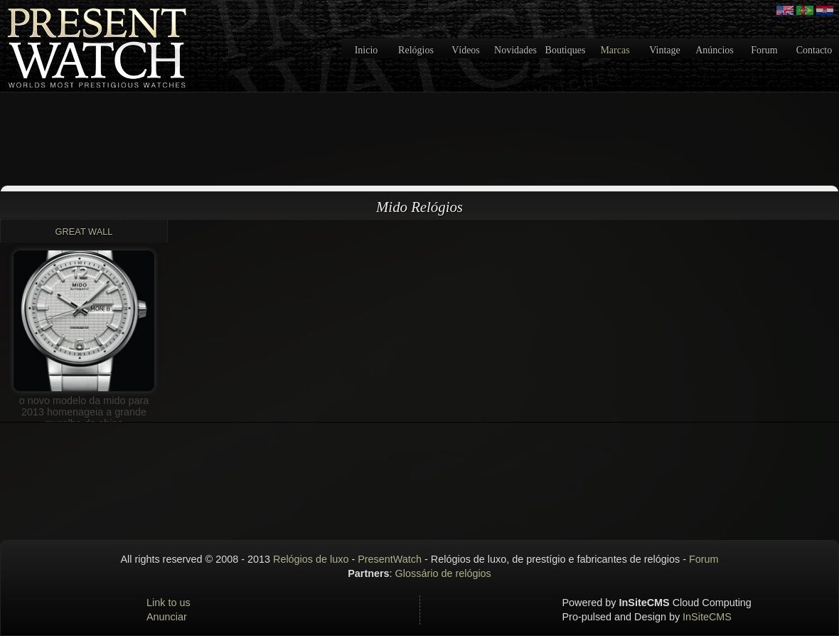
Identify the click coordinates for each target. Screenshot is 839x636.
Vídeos (465, 50)
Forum (764, 50)
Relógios (416, 50)
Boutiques (565, 50)
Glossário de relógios (443, 573)
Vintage (664, 50)
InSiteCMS (707, 616)
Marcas (614, 50)
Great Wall (84, 231)
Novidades (515, 50)
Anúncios (714, 50)
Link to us (168, 602)
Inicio (366, 50)
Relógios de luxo (310, 559)
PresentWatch (390, 559)
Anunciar (166, 616)
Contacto (814, 50)
